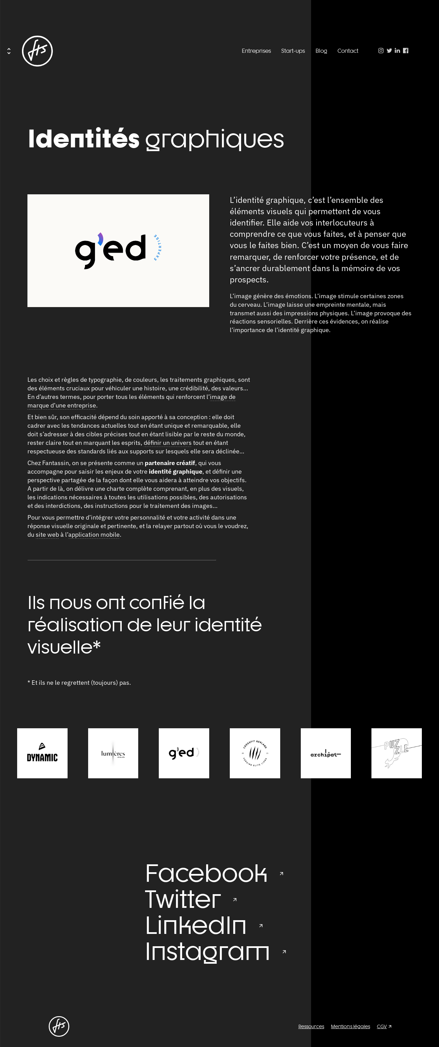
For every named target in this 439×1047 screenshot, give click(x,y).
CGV (382, 1026)
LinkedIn (196, 925)
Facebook (206, 873)
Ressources (311, 1026)
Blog (321, 51)
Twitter (183, 899)
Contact (347, 51)
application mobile (94, 534)
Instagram (207, 951)
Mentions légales (350, 1026)
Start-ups (293, 51)
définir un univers (168, 443)
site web (47, 534)
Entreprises (256, 51)
